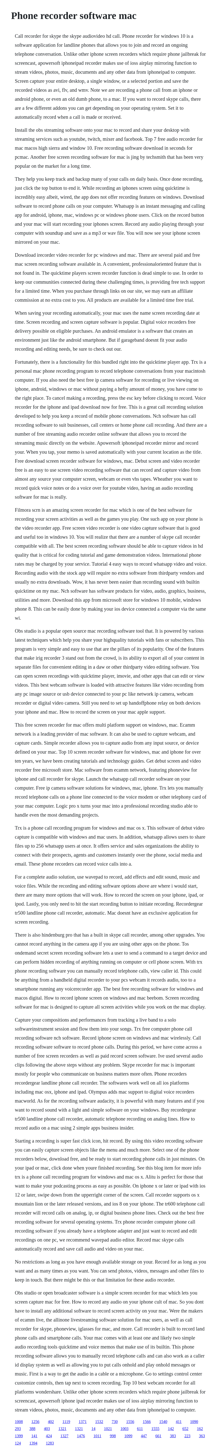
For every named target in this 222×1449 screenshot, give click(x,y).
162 (200, 1429)
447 (144, 1436)
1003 (124, 1429)
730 (115, 1422)
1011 (97, 1436)
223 (187, 1436)
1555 (155, 1429)
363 (202, 1436)
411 (178, 1422)
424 (49, 1436)
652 (185, 1429)
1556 (130, 1422)
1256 (35, 1422)
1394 (33, 1443)
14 (93, 1429)
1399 (19, 1436)
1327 (64, 1436)
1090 (194, 1422)
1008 (19, 1422)
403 (47, 1429)
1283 (50, 1443)
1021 (108, 1429)
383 (173, 1436)
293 (18, 1429)
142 (171, 1429)
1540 (163, 1422)
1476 (81, 1436)
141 (34, 1436)
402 (51, 1422)
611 (140, 1429)
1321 (62, 1429)
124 (18, 1443)
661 (158, 1436)
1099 (128, 1436)
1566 (147, 1422)
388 (32, 1429)
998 (113, 1436)
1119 (66, 1422)
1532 (99, 1422)
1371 (83, 1422)
